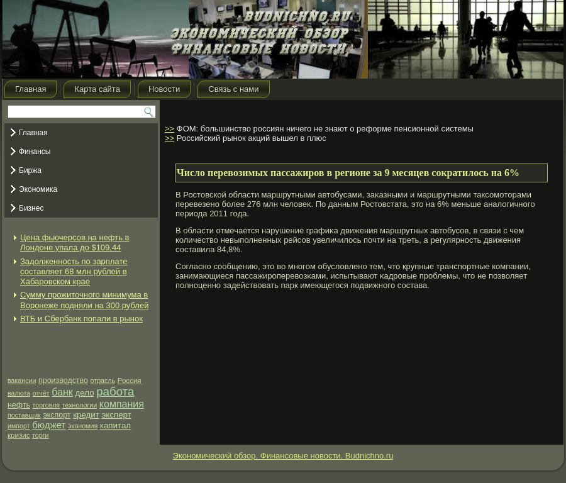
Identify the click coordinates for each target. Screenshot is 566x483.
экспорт (56, 415)
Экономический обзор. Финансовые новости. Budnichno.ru (283, 455)
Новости (164, 89)
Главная (30, 89)
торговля (46, 405)
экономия (82, 426)
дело (84, 392)
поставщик (24, 415)
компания (121, 404)
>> (169, 128)
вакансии (22, 380)
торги (40, 435)
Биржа (30, 170)
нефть (19, 405)
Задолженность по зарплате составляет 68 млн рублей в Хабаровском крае (73, 272)
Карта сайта (96, 89)
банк (62, 392)
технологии (79, 405)
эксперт (116, 414)
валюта (19, 393)
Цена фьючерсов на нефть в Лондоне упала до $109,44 (75, 242)
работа (115, 391)
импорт (19, 426)
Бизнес (31, 208)
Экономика (38, 189)
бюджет (48, 424)
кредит (86, 414)
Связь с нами (233, 89)
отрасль (103, 380)
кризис (19, 435)
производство (63, 380)
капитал (115, 425)
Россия (130, 380)
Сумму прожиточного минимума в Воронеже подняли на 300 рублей (84, 299)
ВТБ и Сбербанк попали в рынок (81, 318)
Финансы (34, 151)
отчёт (41, 393)
